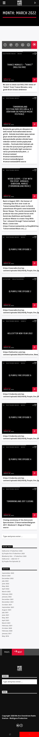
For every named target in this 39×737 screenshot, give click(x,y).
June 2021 (5, 615)
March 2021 (6, 623)
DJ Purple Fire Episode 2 (20, 291)
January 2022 (6, 597)
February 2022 (7, 594)
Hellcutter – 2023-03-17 (10, 559)
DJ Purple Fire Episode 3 (20, 249)
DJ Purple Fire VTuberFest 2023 (13, 553)
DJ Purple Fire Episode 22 (11, 561)
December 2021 (7, 599)
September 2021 (8, 607)
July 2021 (5, 612)
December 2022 (7, 578)
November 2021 (8, 602)
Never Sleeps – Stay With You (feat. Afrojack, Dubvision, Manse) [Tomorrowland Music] (20, 182)
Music (20, 54)
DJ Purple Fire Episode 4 (20, 459)
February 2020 (7, 631)
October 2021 (7, 605)
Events (23, 321)
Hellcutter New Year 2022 (20, 333)
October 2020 (7, 628)
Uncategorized (18, 279)
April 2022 (5, 589)
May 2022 (5, 586)
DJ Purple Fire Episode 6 (20, 375)
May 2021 (5, 618)
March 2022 (6, 591)
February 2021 (7, 626)
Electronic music (9, 54)
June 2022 (5, 584)
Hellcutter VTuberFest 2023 (12, 551)
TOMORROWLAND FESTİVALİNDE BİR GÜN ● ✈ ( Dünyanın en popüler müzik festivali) (19, 110)
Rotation (6, 279)
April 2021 (5, 620)
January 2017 (6, 633)
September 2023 (8, 573)
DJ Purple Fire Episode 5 (20, 417)
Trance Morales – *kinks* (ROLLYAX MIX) (20, 66)
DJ (3, 98)
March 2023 (6, 576)
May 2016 (5, 636)
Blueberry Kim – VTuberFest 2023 (14, 556)
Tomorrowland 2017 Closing (20, 501)
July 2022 (5, 581)
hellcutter (7, 79)
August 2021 (6, 610)
